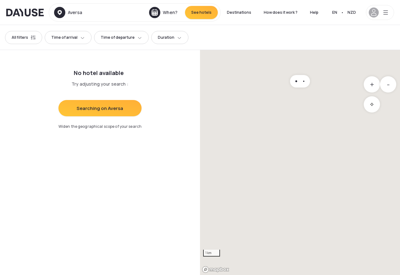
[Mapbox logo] (215, 269)
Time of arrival (68, 37)
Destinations (239, 12)
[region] (300, 162)
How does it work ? (281, 12)
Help (314, 12)
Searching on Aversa (100, 108)
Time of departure (121, 37)
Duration (170, 37)
